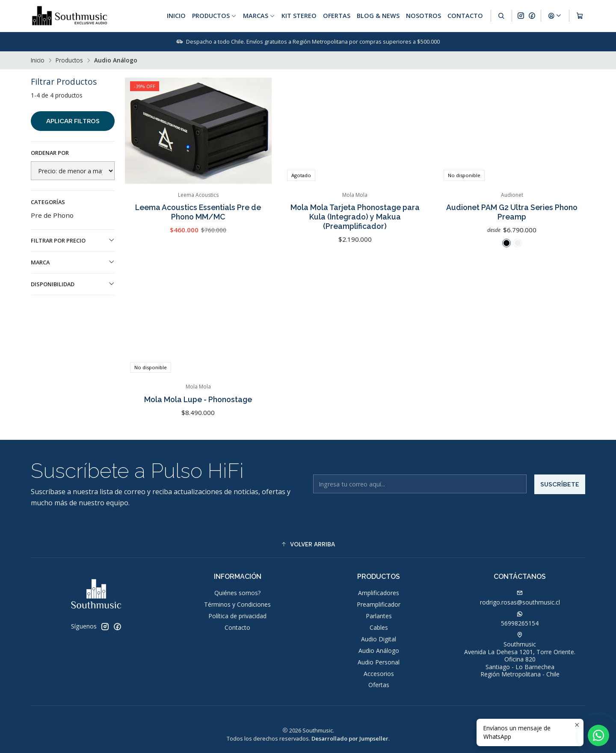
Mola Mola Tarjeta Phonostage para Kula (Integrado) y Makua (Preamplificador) (355, 217)
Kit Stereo (299, 16)
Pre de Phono (52, 215)
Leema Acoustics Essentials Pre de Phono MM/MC (198, 212)
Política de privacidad (237, 616)
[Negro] (506, 243)
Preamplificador (378, 604)
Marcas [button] (259, 16)
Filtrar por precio (73, 240)
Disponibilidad (73, 284)
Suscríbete (559, 514)
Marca (73, 262)
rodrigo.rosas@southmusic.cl (520, 598)
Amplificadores (378, 593)
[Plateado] (517, 243)
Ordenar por (50, 152)
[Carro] (580, 16)
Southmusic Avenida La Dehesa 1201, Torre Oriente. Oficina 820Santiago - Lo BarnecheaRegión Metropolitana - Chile (519, 655)
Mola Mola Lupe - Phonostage (198, 428)
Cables (379, 627)
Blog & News (378, 16)
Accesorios (379, 674)
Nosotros (423, 16)
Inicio (176, 16)
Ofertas (336, 16)
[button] (308, 545)
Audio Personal (379, 662)
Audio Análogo (378, 650)
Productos (69, 60)
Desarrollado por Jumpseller (349, 738)
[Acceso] (554, 16)
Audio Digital (378, 639)
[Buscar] (501, 16)
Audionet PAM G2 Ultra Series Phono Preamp (512, 212)
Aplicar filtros (73, 121)
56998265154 (520, 619)
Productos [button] (214, 16)
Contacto (465, 16)
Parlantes (379, 616)
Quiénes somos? (237, 593)
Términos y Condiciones (237, 604)
